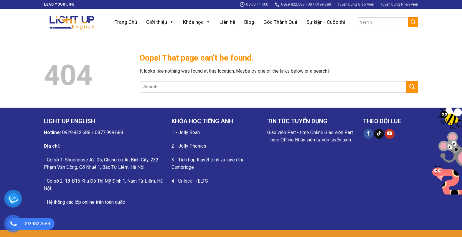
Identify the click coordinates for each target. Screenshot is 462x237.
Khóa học (196, 22)
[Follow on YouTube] (390, 134)
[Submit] (413, 22)
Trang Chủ (126, 22)
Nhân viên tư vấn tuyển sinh (323, 140)
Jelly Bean (189, 132)
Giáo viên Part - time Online (295, 132)
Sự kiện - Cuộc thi (325, 22)
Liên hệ (227, 22)
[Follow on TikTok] (379, 134)
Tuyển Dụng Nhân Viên (399, 4)
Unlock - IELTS (193, 181)
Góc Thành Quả (280, 22)
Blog (249, 22)
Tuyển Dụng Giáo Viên (356, 4)
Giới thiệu (160, 22)
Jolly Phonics (192, 146)
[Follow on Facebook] (368, 134)
